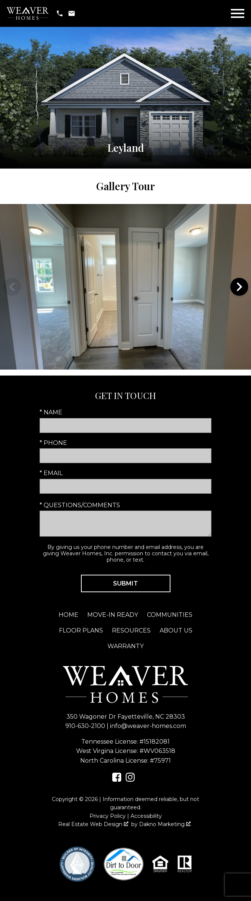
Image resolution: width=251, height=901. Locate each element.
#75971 (160, 760)
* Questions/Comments (80, 505)
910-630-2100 (85, 725)
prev (12, 287)
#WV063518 (157, 750)
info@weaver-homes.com (148, 725)
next (239, 287)
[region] (125, 287)
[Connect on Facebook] (116, 779)
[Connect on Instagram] (130, 779)
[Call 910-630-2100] (59, 13)
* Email (51, 473)
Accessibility (146, 816)
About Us (176, 630)
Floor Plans (81, 630)
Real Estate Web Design (93, 824)
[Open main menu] (238, 13)
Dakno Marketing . (165, 824)
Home (68, 614)
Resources (131, 630)
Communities (169, 614)
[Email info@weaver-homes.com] (71, 13)
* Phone (53, 442)
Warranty (125, 646)
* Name (51, 412)
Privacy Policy (108, 816)
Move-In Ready (112, 614)
